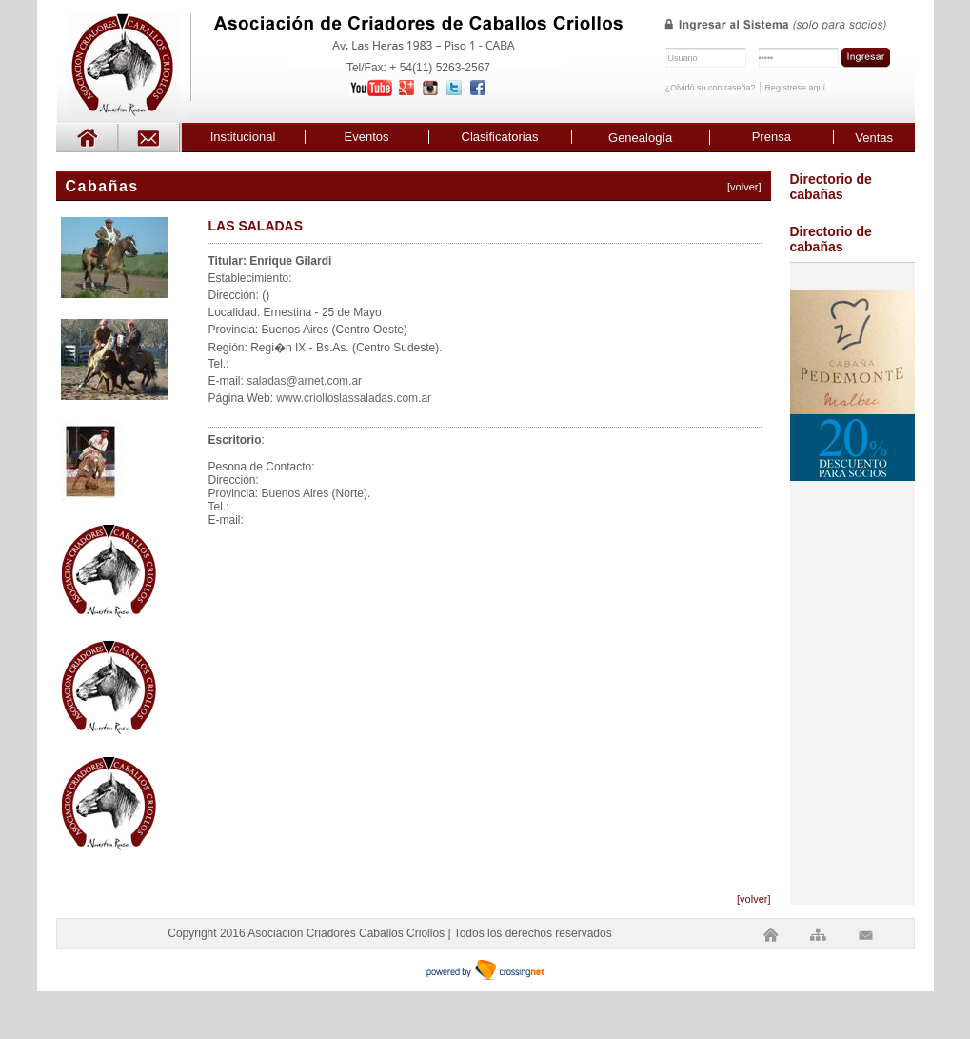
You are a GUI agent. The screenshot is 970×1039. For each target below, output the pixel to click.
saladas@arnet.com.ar (304, 381)
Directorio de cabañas (831, 186)
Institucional (243, 137)
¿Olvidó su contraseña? (710, 87)
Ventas (874, 137)
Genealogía (640, 137)
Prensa (771, 137)
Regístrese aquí (794, 87)
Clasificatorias (500, 137)
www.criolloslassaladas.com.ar (353, 398)
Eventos (367, 137)
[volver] (744, 186)
